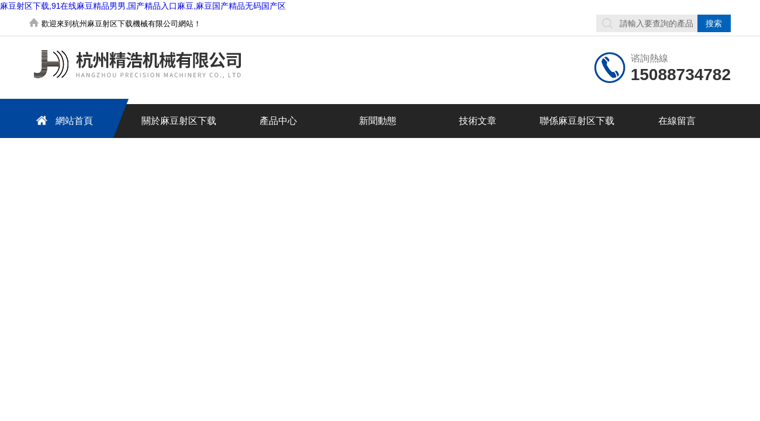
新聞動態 (377, 121)
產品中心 (278, 121)
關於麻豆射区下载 (178, 121)
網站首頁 (62, 120)
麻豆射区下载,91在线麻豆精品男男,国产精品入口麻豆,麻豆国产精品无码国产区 (143, 6)
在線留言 (677, 121)
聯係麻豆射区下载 (577, 121)
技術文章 (477, 121)
